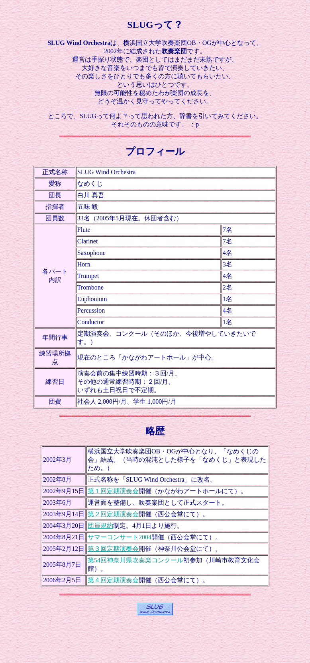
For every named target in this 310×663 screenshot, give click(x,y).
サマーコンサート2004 (119, 537)
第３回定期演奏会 (113, 548)
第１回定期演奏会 (113, 491)
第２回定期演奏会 (113, 514)
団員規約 (100, 525)
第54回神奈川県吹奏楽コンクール (135, 560)
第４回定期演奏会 (113, 580)
